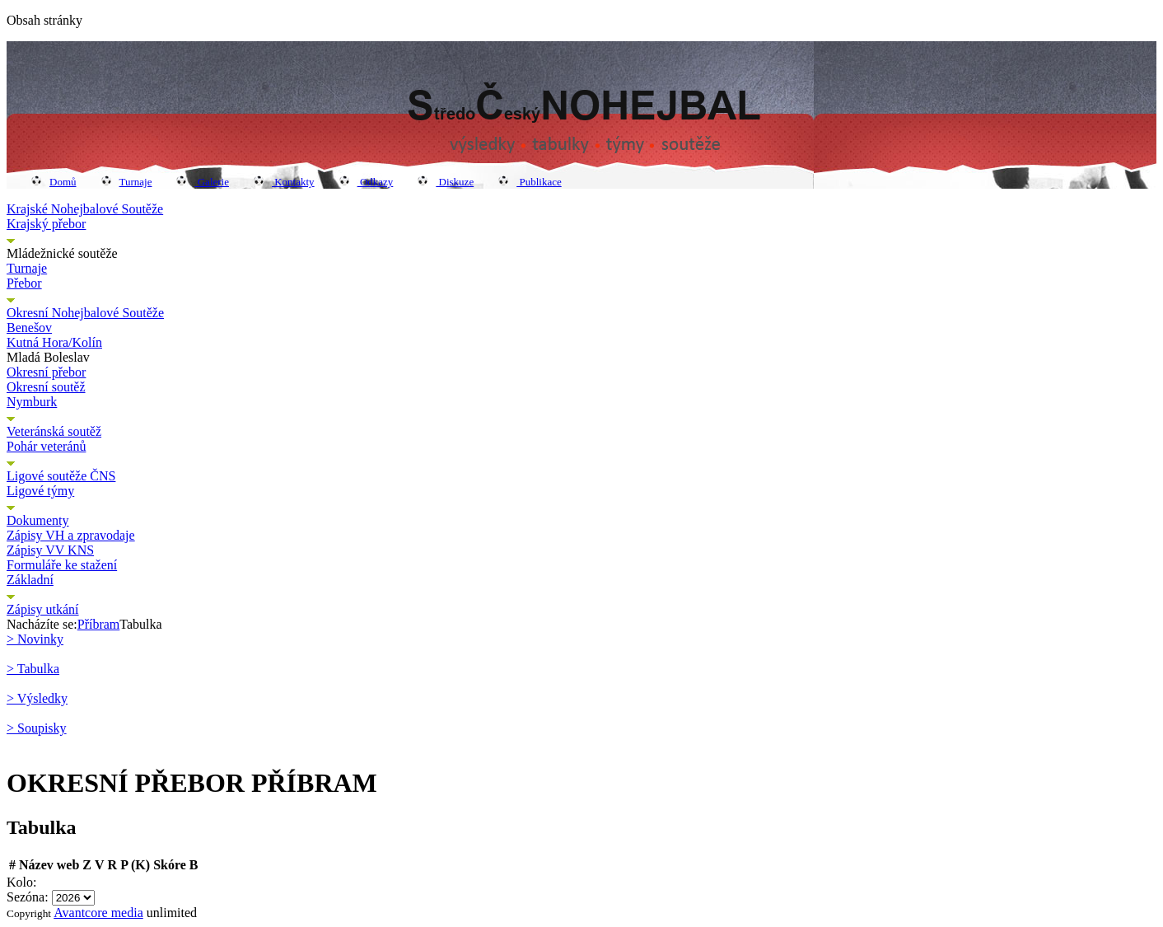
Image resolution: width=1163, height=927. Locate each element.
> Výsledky (37, 698)
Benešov (29, 328)
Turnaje (126, 182)
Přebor (24, 283)
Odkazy (366, 182)
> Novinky (35, 639)
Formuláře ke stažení (62, 565)
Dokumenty (38, 520)
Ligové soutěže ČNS (61, 476)
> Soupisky (37, 728)
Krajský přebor (46, 224)
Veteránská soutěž (54, 431)
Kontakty (284, 182)
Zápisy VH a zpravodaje (71, 535)
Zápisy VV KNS (50, 550)
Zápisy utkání (43, 609)
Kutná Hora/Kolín (54, 342)
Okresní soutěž (46, 387)
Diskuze (446, 182)
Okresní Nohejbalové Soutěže (85, 313)
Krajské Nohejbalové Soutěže (85, 209)
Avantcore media (98, 913)
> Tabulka (33, 669)
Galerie (202, 182)
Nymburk (32, 402)
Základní (30, 580)
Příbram (98, 624)
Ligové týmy (40, 491)
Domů (54, 182)
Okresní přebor (46, 372)
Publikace (530, 182)
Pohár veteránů (46, 446)
